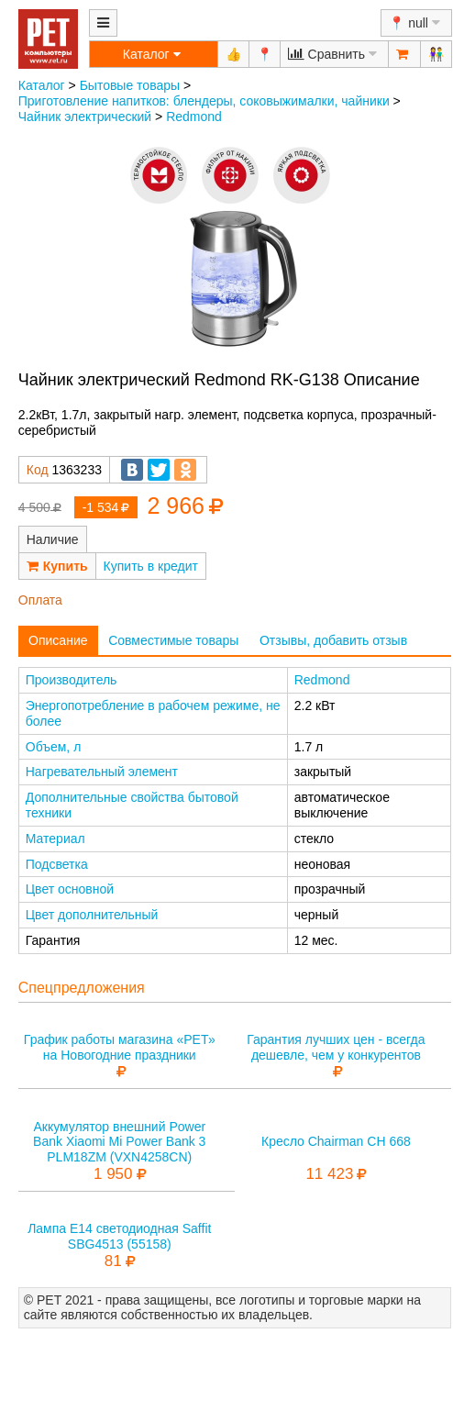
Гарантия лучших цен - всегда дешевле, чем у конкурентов (336, 1047)
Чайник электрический (84, 116)
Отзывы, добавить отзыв (333, 640)
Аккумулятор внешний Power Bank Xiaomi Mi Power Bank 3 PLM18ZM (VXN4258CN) (119, 1142)
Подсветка (57, 864)
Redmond (194, 116)
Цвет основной (70, 889)
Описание (57, 640)
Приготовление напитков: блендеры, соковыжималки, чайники (204, 101)
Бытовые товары (130, 85)
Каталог (41, 85)
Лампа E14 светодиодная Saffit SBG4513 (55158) (119, 1236)
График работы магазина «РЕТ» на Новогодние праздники (119, 1047)
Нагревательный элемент (102, 771)
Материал (55, 838)
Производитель (71, 679)
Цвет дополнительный (92, 914)
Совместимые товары (173, 640)
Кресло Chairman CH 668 (336, 1141)
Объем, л (54, 746)
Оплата (40, 600)
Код (38, 469)
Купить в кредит (151, 566)
